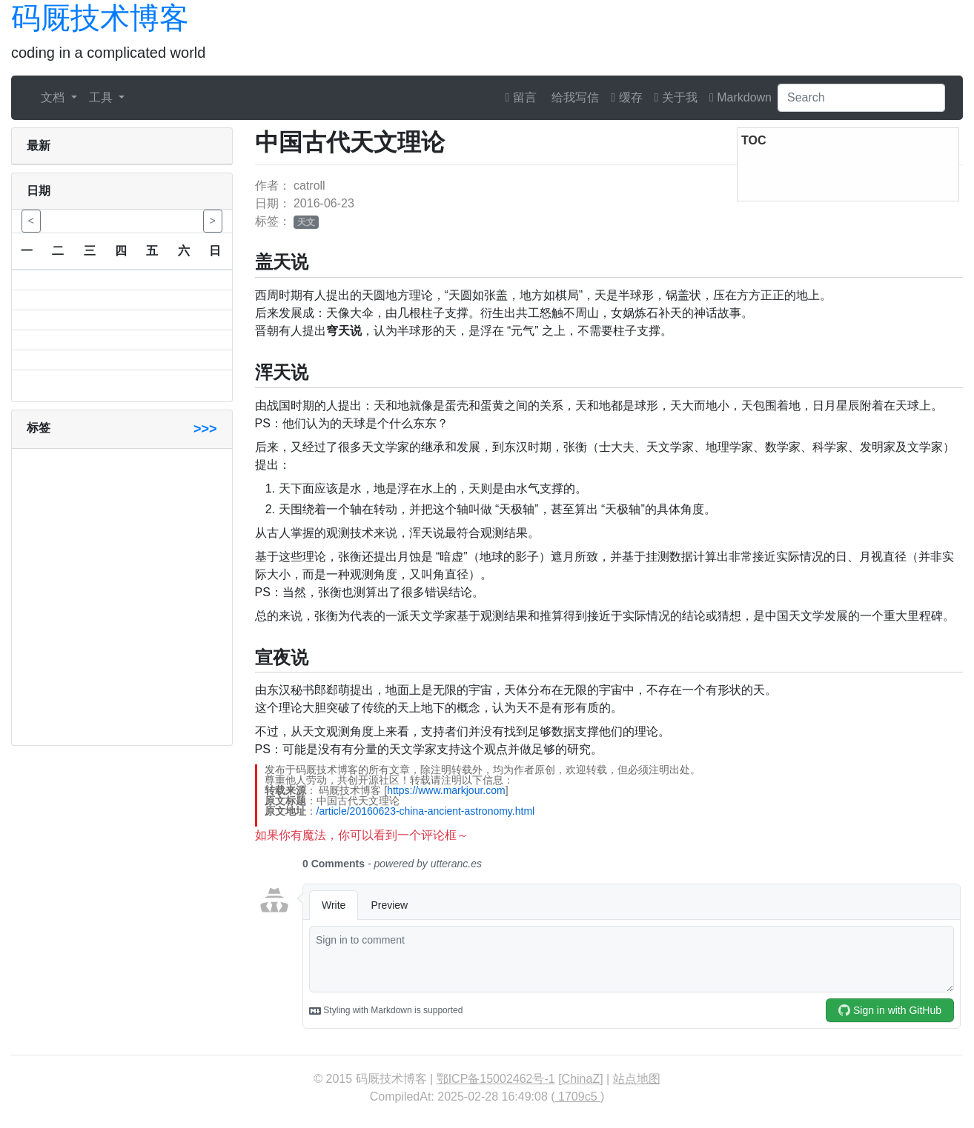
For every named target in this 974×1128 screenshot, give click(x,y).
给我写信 (574, 97)
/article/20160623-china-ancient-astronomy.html (426, 811)
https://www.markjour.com (446, 790)
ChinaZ (581, 1078)
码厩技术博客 (100, 17)
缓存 (626, 97)
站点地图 (636, 1078)
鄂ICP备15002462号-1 (496, 1078)
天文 (306, 222)
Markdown (740, 97)
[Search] (861, 98)
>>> (205, 428)
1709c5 (577, 1096)
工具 (102, 97)
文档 (54, 97)
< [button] (31, 221)
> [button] (213, 221)
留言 (521, 97)
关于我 (676, 97)
